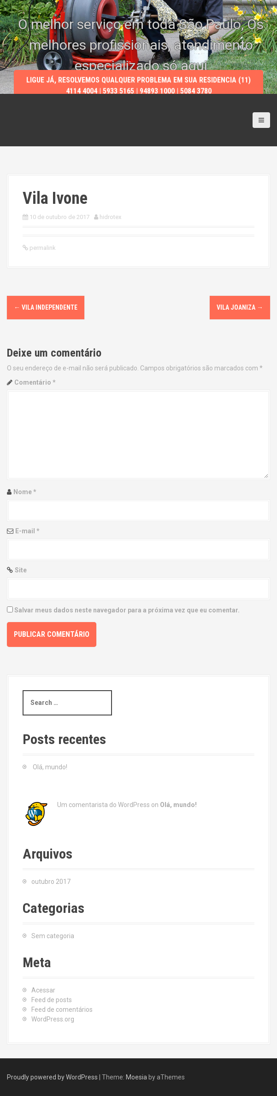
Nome (24, 492)
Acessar (43, 990)
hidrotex (110, 216)
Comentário (35, 382)
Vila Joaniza (240, 307)
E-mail (27, 531)
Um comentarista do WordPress (103, 804)
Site (21, 570)
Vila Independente (45, 307)
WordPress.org (52, 1019)
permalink (42, 247)
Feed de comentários (62, 1009)
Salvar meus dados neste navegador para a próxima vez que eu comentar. (127, 610)
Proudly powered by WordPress (52, 1077)
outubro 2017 (51, 881)
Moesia (136, 1077)
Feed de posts (51, 1000)
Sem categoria (52, 936)
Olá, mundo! (50, 767)
